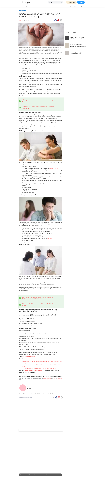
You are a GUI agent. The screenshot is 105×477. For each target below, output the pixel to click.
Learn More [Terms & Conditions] (52, 474)
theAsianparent (47, 377)
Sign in (81, 2)
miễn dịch (49, 237)
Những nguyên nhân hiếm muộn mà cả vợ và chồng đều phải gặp (43, 393)
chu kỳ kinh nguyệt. (53, 167)
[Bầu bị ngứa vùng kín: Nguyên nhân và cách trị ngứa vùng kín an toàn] (75, 37)
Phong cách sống (69, 6)
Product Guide (71, 2)
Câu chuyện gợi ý (70, 32)
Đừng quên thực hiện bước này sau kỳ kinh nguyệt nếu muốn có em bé (39, 367)
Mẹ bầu (26, 6)
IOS (54, 377)
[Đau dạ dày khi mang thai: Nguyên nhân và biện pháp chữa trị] (75, 44)
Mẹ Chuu (29, 387)
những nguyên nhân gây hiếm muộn (25, 396)
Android (60, 377)
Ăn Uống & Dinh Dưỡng (79, 6)
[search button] (61, 2)
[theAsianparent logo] (26, 2)
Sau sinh (32, 6)
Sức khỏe (61, 6)
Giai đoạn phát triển (39, 6)
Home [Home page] (20, 393)
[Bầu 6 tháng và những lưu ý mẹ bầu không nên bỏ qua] (75, 52)
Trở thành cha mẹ (23, 9)
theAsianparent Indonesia (28, 355)
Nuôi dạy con (49, 6)
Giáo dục (55, 6)
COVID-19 (21, 6)
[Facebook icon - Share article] (55, 20)
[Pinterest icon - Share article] (58, 20)
